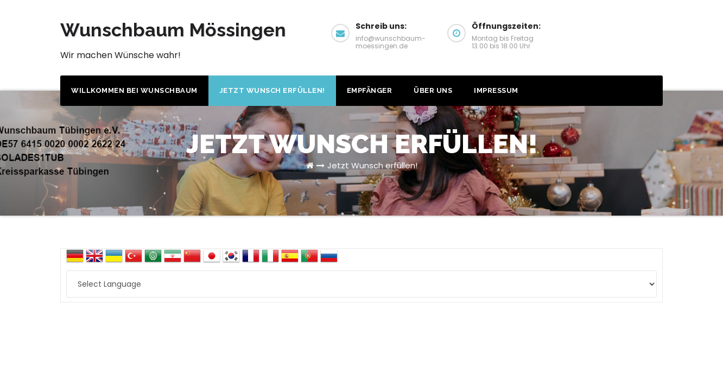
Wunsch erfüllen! (621, 32)
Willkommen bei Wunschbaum (134, 90)
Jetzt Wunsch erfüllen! (272, 90)
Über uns (433, 90)
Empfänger (369, 90)
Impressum (496, 90)
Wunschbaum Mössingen (173, 30)
